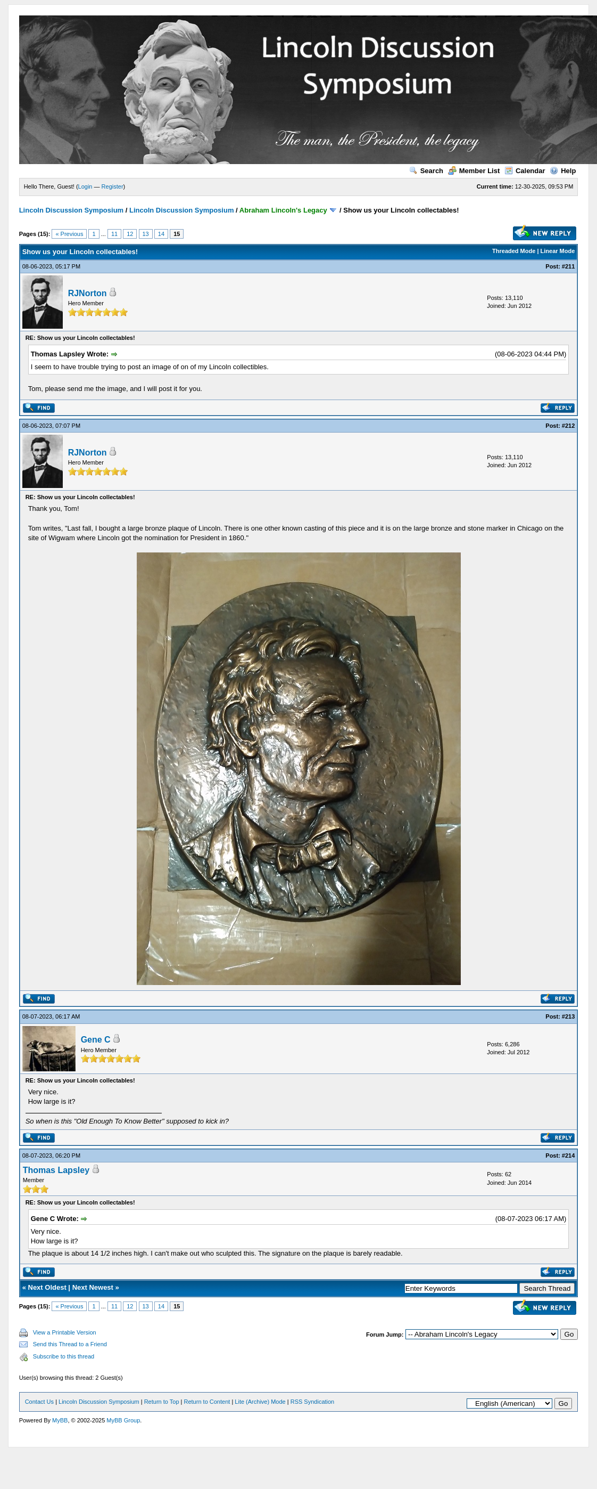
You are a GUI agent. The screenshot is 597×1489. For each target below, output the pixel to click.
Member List (474, 171)
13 (146, 234)
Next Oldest (47, 1287)
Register (112, 186)
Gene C (96, 1039)
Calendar (524, 171)
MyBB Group (123, 1420)
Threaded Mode (513, 251)
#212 (568, 425)
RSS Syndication (313, 1401)
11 (114, 234)
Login (85, 186)
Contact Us (39, 1401)
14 (161, 234)
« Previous (69, 234)
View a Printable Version (64, 1332)
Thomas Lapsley (56, 1170)
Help (563, 171)
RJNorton (87, 293)
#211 (568, 266)
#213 (568, 1016)
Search (426, 171)
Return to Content (207, 1401)
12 (130, 234)
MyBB (60, 1420)
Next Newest (92, 1287)
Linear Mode (558, 251)
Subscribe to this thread (64, 1356)
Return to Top (161, 1401)
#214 (568, 1155)
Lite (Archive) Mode (260, 1401)
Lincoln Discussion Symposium (71, 210)
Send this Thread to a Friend (70, 1344)
